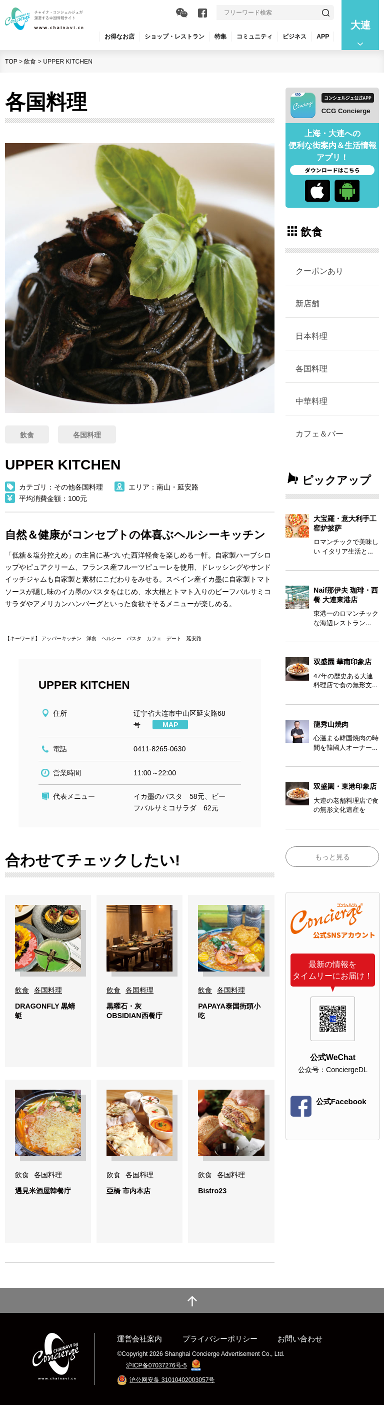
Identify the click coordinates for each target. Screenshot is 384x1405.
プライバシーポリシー (220, 1338)
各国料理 (312, 368)
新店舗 (308, 303)
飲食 (30, 61)
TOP (11, 61)
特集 (220, 36)
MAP (170, 725)
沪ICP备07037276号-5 (156, 1365)
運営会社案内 (139, 1338)
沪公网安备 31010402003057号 (172, 1379)
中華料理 (312, 400)
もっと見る (332, 857)
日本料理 (312, 335)
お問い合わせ (300, 1338)
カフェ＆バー (320, 433)
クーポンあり (320, 270)
